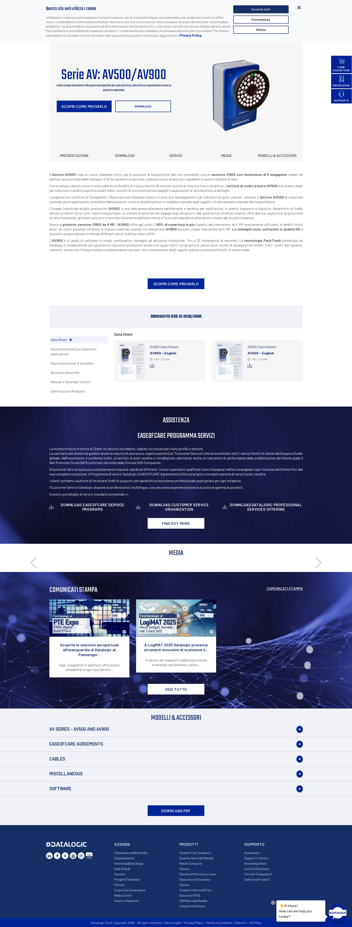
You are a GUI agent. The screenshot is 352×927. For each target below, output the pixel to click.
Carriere (119, 874)
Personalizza (260, 19)
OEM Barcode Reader (193, 901)
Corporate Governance (129, 890)
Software (60, 788)
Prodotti (188, 844)
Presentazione (74, 155)
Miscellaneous (66, 773)
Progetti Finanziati (127, 879)
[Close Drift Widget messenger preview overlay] (273, 903)
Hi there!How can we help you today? (295, 910)
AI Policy (255, 923)
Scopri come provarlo (84, 106)
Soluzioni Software (192, 906)
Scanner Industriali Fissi (195, 890)
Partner (119, 885)
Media (226, 155)
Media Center (123, 895)
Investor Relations (126, 901)
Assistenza (251, 853)
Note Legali (173, 923)
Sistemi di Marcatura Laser (197, 874)
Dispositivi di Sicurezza (194, 879)
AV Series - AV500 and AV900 (79, 729)
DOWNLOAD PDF (175, 810)
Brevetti (240, 923)
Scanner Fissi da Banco (195, 853)
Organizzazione (124, 858)
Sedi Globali (122, 869)
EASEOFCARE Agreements (76, 743)
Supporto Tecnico (256, 858)
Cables (57, 758)
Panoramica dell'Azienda (130, 853)
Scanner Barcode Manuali (196, 858)
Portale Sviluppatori (258, 874)
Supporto (254, 844)
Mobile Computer (190, 863)
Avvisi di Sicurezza (256, 869)
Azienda (122, 844)
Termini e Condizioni (219, 923)
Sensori (184, 869)
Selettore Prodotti (257, 879)
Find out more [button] (176, 523)
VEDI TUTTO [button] (176, 689)
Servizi (175, 155)
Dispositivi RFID (189, 895)
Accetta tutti (260, 9)
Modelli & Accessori (277, 155)
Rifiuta (261, 30)
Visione (184, 885)
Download (143, 106)
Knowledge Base (255, 863)
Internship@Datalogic (128, 863)
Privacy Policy (191, 35)
